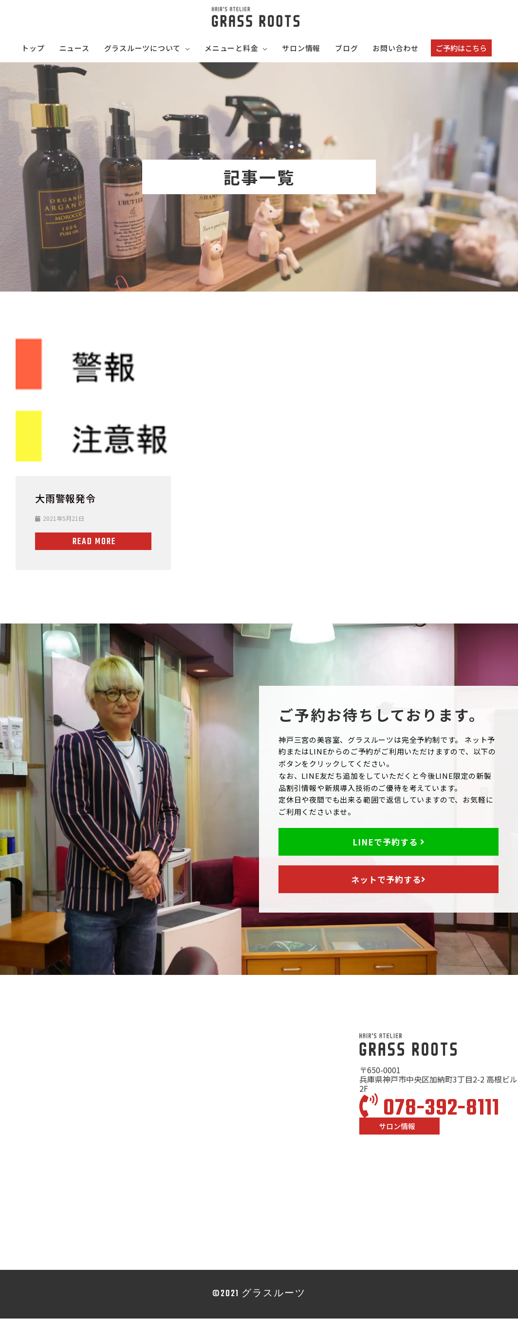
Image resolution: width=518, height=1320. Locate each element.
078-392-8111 (429, 1110)
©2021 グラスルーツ (259, 1295)
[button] (461, 49)
